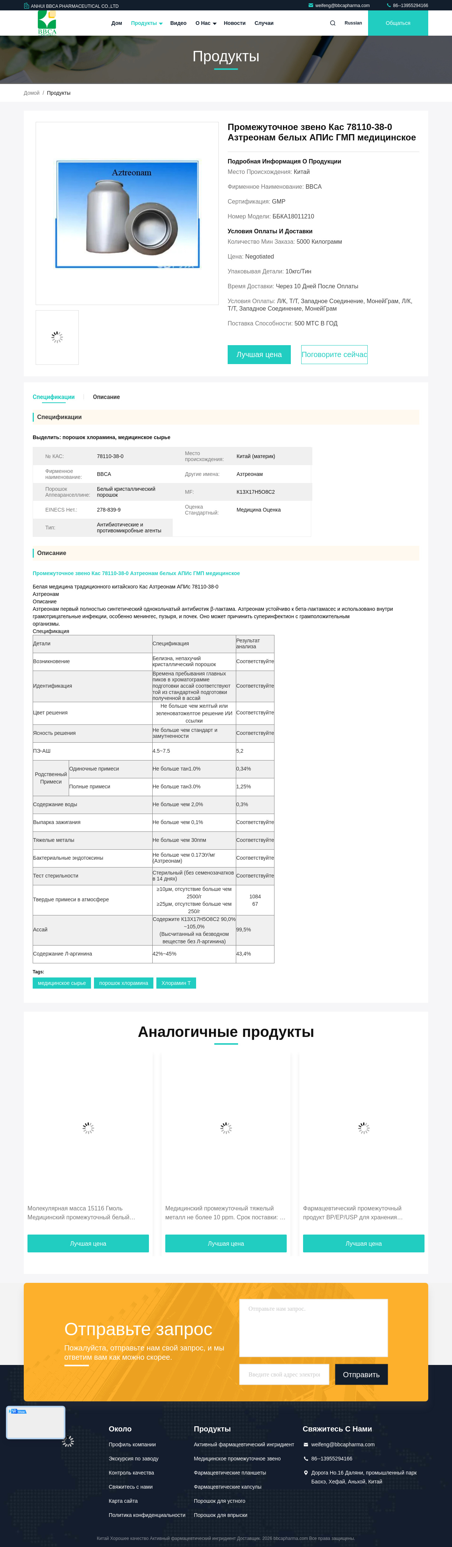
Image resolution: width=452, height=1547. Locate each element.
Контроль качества (131, 1473)
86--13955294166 (407, 5)
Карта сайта (123, 1501)
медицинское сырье (62, 983)
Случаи (263, 23)
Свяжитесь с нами (131, 1487)
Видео (178, 23)
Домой (32, 93)
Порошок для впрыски (220, 1515)
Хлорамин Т (176, 983)
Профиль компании (132, 1444)
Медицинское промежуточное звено (237, 1459)
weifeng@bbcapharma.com (339, 5)
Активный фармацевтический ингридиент (244, 1444)
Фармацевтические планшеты (230, 1473)
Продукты (146, 23)
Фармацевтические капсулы (227, 1487)
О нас (205, 23)
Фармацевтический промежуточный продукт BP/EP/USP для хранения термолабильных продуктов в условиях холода (357, 1213)
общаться (398, 23)
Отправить (361, 1375)
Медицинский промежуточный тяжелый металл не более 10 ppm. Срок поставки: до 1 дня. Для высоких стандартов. (225, 1213)
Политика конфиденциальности (147, 1515)
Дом (116, 23)
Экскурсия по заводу (134, 1459)
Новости (235, 23)
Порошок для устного (219, 1501)
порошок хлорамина (123, 983)
